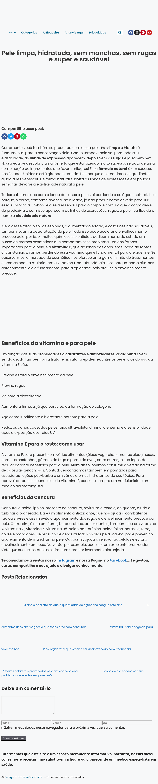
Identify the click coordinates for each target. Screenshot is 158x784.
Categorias (29, 32)
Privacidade (97, 32)
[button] (120, 32)
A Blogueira (51, 32)
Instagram (66, 560)
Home (12, 32)
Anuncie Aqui (74, 32)
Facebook (118, 560)
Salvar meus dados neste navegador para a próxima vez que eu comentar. (64, 730)
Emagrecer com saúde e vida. (23, 780)
